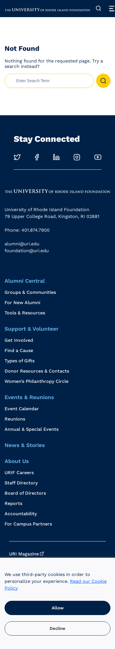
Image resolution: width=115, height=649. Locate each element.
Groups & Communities (30, 292)
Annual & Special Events (31, 429)
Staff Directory (21, 483)
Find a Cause (19, 350)
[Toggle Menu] (111, 8)
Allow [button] (58, 607)
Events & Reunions (29, 397)
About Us (17, 461)
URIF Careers (19, 472)
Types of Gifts (20, 360)
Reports (13, 503)
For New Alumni (22, 302)
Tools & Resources (25, 313)
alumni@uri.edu (22, 243)
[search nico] (49, 81)
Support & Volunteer (31, 328)
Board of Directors (25, 493)
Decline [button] (57, 628)
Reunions (15, 419)
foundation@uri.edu (27, 250)
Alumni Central (25, 281)
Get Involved (19, 340)
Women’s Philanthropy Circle (36, 381)
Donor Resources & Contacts (37, 371)
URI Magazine (24, 554)
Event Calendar (22, 408)
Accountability (21, 513)
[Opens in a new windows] (17, 157)
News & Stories (25, 445)
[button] (103, 81)
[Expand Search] (98, 8)
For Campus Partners (28, 524)
